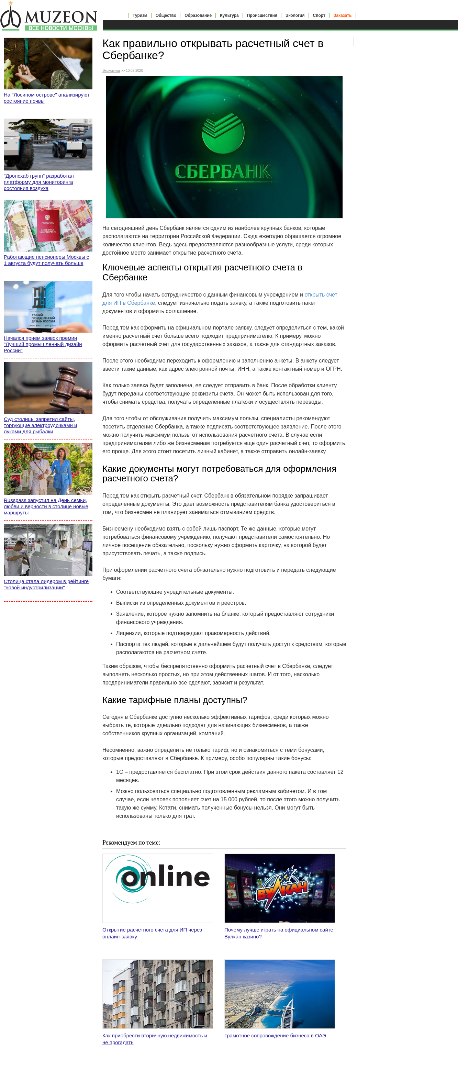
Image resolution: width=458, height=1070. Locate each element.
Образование (198, 15)
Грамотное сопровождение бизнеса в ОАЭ (275, 1035)
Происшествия (262, 15)
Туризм (140, 15)
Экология (295, 15)
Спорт (319, 15)
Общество (166, 15)
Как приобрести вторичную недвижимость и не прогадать (154, 1039)
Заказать (343, 15)
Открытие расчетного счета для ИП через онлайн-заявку (152, 933)
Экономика (111, 71)
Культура (229, 15)
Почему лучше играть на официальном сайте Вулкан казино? (278, 933)
